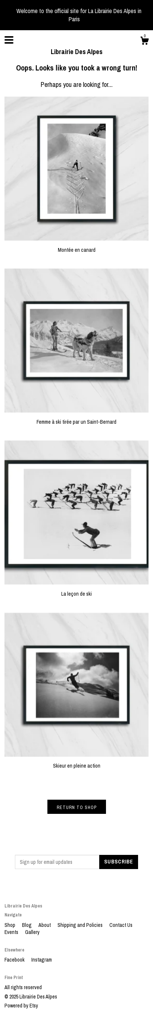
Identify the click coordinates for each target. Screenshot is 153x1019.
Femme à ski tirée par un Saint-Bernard (76, 418)
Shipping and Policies (80, 925)
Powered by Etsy (21, 1005)
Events (11, 932)
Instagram (41, 959)
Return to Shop (77, 808)
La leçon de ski (76, 590)
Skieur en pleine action (76, 762)
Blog (27, 925)
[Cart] (144, 41)
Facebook (15, 959)
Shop (10, 925)
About (45, 925)
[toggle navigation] (8, 40)
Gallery (32, 932)
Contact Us (120, 925)
